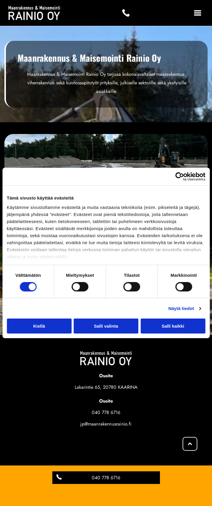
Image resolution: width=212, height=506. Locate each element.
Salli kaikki (173, 326)
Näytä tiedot (181, 308)
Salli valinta (106, 326)
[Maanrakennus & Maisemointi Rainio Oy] (55, 442)
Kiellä (39, 326)
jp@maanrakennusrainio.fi (105, 423)
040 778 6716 (106, 412)
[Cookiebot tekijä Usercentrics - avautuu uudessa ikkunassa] (179, 176)
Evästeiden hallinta (106, 478)
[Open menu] (197, 13)
